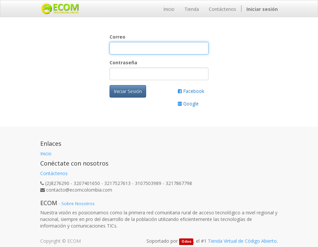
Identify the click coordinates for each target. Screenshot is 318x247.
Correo (117, 37)
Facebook (191, 91)
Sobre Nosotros (78, 203)
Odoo (186, 241)
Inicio (45, 153)
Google (188, 104)
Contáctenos (54, 173)
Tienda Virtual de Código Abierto (242, 241)
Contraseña (123, 62)
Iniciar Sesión (128, 91)
